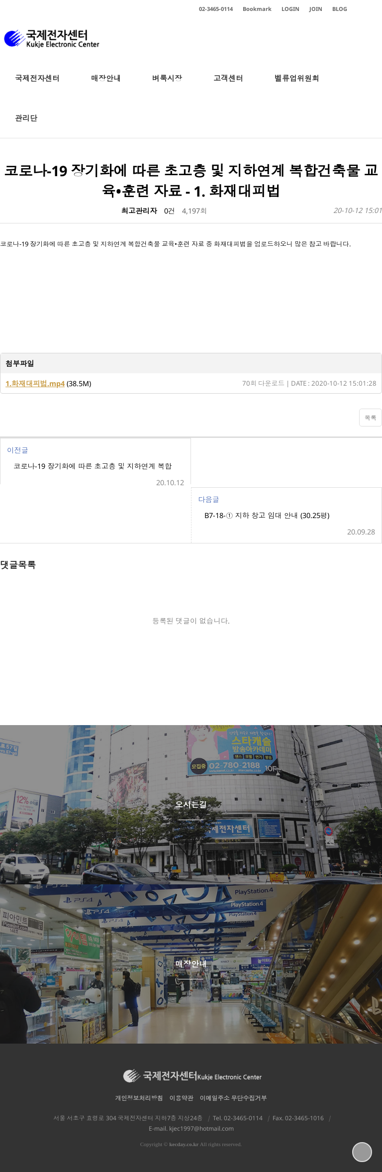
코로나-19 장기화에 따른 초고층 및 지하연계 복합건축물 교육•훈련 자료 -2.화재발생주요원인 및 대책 (95, 469)
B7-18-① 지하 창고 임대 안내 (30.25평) (266, 515)
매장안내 (106, 85)
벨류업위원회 (297, 85)
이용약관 (181, 1098)
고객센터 (228, 85)
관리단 (26, 125)
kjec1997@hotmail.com (201, 1128)
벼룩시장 (167, 85)
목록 (371, 418)
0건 (169, 210)
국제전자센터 (37, 85)
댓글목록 (18, 565)
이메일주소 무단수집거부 (233, 1098)
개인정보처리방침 (139, 1098)
